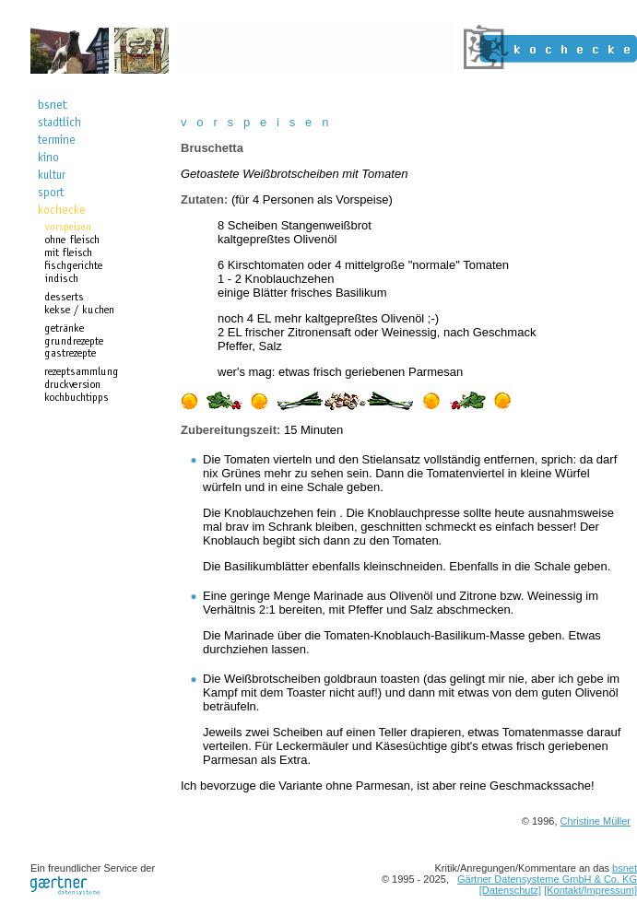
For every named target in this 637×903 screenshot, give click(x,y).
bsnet (624, 868)
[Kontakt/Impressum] (590, 890)
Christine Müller (595, 821)
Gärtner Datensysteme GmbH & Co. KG (547, 879)
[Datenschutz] (510, 890)
